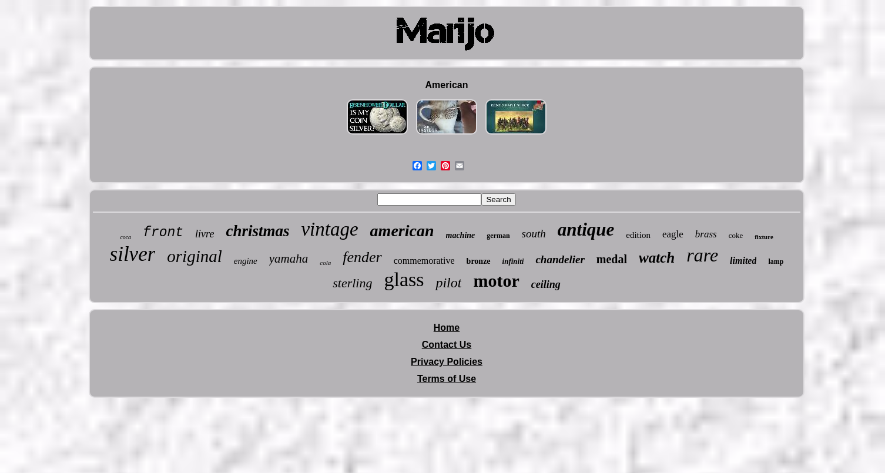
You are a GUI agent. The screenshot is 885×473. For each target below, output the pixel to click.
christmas (257, 231)
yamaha (289, 258)
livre (204, 234)
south (534, 233)
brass (706, 234)
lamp (775, 261)
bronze (479, 261)
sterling (352, 283)
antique (586, 229)
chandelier (559, 259)
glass (404, 279)
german (498, 236)
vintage (329, 229)
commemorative (424, 261)
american (402, 231)
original (194, 256)
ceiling (546, 284)
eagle (672, 234)
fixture (764, 236)
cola (325, 262)
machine (460, 235)
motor (496, 280)
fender (362, 257)
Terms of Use (446, 379)
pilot (448, 282)
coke (736, 235)
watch (657, 258)
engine (245, 261)
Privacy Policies (446, 362)
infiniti (513, 261)
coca (125, 237)
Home (447, 328)
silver (133, 254)
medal (611, 259)
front (163, 232)
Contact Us (446, 345)
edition (638, 235)
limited (743, 261)
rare (702, 255)
